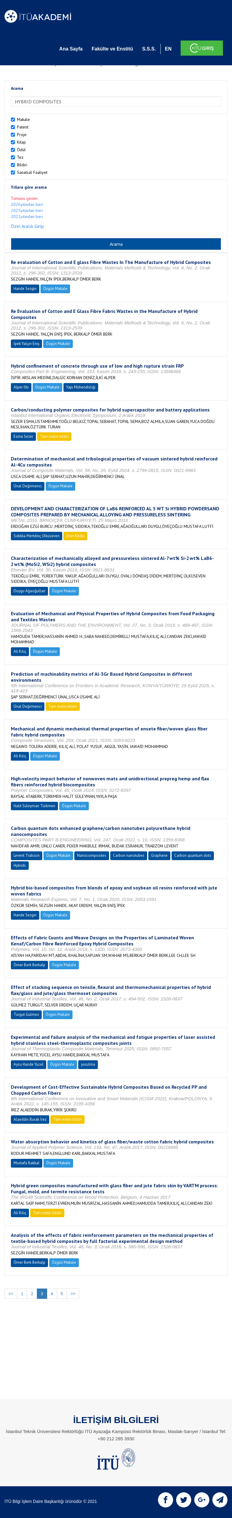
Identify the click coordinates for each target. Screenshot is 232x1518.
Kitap (21, 142)
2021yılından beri (27, 216)
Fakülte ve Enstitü (112, 48)
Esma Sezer (23, 436)
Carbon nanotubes (128, 855)
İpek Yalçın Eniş (26, 343)
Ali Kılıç (20, 651)
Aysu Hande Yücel (29, 1064)
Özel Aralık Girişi (27, 226)
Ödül (21, 149)
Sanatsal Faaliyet (32, 172)
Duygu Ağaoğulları (29, 590)
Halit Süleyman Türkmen (34, 805)
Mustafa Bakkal (27, 1162)
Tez (20, 157)
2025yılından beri (27, 210)
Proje (22, 134)
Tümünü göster (24, 198)
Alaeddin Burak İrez (30, 1119)
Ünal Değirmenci (28, 486)
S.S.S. (149, 48)
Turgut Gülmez (26, 1014)
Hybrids (20, 865)
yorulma (88, 1064)
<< (10, 1293)
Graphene (159, 855)
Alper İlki (21, 387)
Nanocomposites (91, 855)
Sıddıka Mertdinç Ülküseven (37, 535)
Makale (23, 119)
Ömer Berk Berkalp (29, 964)
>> (72, 1293)
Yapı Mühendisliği (80, 387)
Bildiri (22, 164)
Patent (22, 127)
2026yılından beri (27, 204)
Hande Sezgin (25, 288)
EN (168, 48)
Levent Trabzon (27, 855)
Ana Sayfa (70, 48)
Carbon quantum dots (192, 855)
